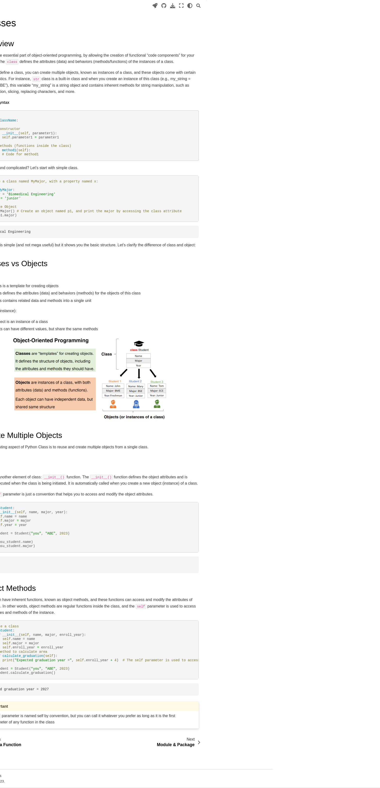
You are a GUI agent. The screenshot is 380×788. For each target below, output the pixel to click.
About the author (36, 311)
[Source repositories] (252, 5)
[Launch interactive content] (243, 5)
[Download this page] (260, 5)
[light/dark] (278, 5)
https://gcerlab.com (38, 319)
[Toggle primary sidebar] (96, 5)
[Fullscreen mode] (269, 5)
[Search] (287, 5)
